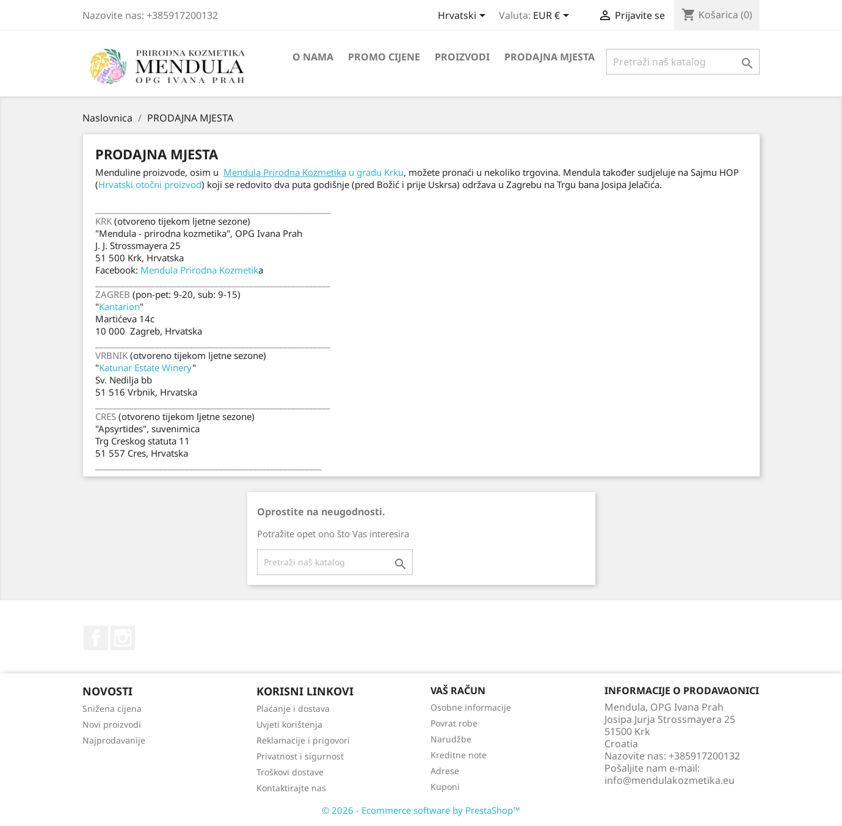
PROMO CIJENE (384, 56)
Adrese (444, 771)
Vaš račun (457, 690)
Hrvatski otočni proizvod (149, 184)
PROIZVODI (462, 56)
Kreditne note (458, 755)
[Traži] (683, 61)
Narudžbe (450, 739)
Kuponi (445, 786)
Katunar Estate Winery (145, 367)
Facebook (96, 638)
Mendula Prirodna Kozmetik (199, 270)
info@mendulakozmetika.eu (669, 780)
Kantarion (119, 306)
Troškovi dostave (290, 772)
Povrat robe (453, 723)
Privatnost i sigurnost (300, 756)
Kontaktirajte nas (291, 788)
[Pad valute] (553, 16)
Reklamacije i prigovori (303, 740)
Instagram (123, 638)
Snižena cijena (112, 708)
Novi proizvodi (111, 724)
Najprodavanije (113, 740)
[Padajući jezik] (464, 16)
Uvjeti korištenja (289, 724)
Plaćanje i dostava (293, 708)
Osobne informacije (470, 707)
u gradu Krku (313, 172)
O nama (312, 56)
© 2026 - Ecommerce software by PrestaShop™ (421, 810)
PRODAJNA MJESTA (549, 56)
